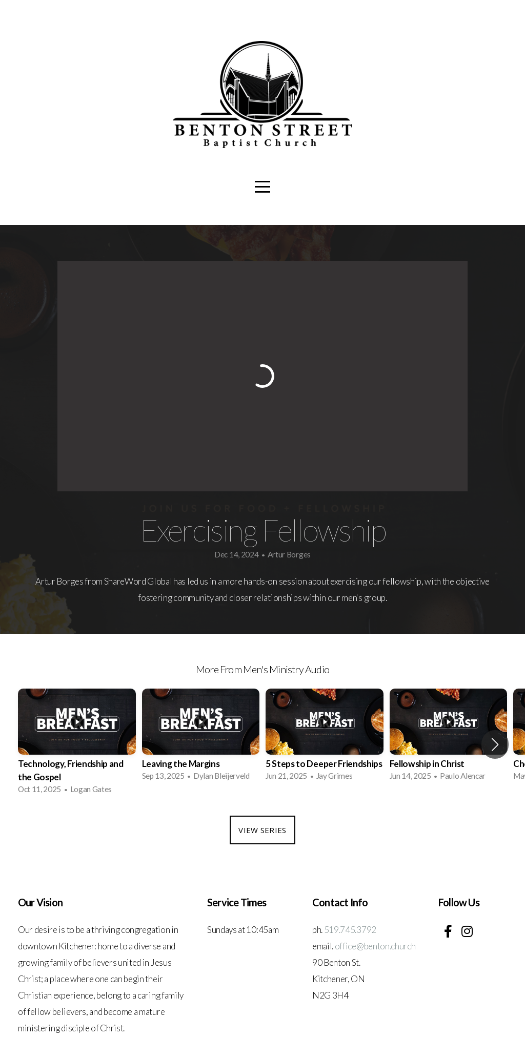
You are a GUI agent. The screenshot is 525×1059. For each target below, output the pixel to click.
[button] (495, 744)
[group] (77, 744)
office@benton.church (375, 946)
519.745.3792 (350, 929)
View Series (262, 830)
